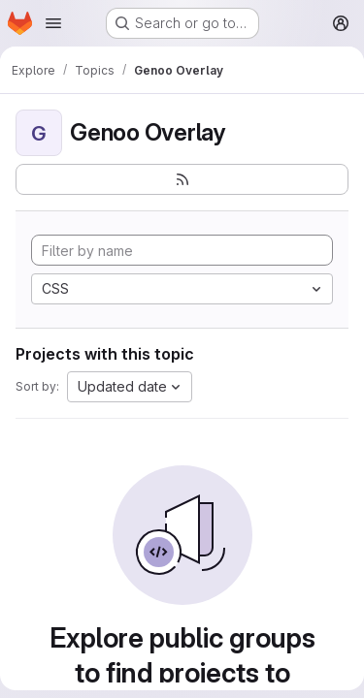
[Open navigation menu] (53, 23)
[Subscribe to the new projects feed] (182, 179)
